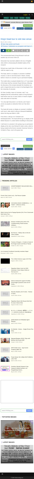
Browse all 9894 (28, 28)
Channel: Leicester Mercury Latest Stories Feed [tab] (17, 22)
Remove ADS (28, 25)
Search (29, 139)
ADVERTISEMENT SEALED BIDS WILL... (22, 186)
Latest (11, 17)
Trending (28, 17)
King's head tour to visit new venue (16, 39)
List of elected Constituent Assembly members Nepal (14, 251)
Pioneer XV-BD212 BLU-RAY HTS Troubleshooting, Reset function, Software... (20, 223)
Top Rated (22, 17)
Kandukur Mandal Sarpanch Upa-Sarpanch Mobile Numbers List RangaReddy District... (20, 368)
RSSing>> (6, 17)
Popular (16, 17)
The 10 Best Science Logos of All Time (21, 259)
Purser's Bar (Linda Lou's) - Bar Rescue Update (13, 195)
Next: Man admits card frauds (10, 44)
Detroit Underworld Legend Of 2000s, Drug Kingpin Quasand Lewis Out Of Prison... (21, 282)
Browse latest (20, 28)
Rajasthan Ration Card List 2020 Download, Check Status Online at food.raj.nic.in (20, 270)
